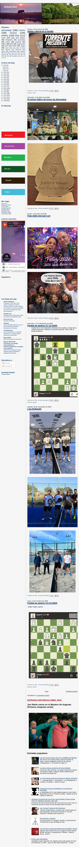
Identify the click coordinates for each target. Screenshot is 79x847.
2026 (5, 65)
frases (3, 51)
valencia (7, 49)
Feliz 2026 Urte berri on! (38, 216)
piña (11, 44)
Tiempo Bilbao (5, 374)
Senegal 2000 (5, 211)
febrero (5, 68)
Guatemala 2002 (6, 208)
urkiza (34, 92)
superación (21, 44)
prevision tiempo (8, 372)
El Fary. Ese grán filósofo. (39, 839)
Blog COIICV (7, 337)
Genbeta (6, 323)
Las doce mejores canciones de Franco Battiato (55, 768)
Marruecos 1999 (6, 212)
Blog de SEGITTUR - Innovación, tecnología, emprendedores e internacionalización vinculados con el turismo (13, 345)
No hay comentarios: (43, 90)
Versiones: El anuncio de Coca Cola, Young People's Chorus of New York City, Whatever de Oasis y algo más (53, 800)
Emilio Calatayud (9, 301)
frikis (2, 56)
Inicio (46, 691)
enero (4, 70)
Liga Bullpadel (34, 409)
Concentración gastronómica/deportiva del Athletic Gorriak (58, 829)
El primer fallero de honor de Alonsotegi (46, 99)
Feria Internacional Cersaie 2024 (12, 339)
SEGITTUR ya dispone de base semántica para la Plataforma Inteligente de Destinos (12, 351)
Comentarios (7, 366)
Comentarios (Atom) (42, 695)
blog (14, 48)
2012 (5, 95)
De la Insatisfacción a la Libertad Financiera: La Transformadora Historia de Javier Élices (12, 333)
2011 (5, 97)
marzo (5, 67)
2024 (5, 74)
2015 (5, 90)
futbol (14, 46)
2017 (5, 86)
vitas (21, 54)
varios (3, 38)
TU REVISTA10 (8, 330)
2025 (5, 72)
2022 (5, 77)
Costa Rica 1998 (6, 214)
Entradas (6, 363)
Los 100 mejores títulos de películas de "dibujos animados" (59, 778)
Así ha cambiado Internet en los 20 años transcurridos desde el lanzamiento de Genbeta (13, 326)
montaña (22, 48)
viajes (23, 46)
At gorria (12, 53)
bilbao (3, 44)
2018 (5, 84)
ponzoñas (21, 40)
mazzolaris (12, 51)
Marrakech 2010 (6, 205)
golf (6, 46)
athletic (22, 38)
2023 (5, 76)
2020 (5, 81)
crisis (10, 54)
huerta (18, 53)
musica (13, 33)
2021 (5, 79)
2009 (5, 100)
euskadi (18, 42)
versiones (18, 49)
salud (7, 48)
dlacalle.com (7, 313)
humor (22, 30)
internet (5, 53)
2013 (5, 93)
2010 (5, 99)
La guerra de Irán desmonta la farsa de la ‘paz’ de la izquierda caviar (13, 316)
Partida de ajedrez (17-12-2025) (42, 325)
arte (8, 56)
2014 (5, 92)
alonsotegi (6, 30)
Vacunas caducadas (9, 321)
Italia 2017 (4, 203)
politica (4, 35)
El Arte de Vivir (8, 319)
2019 (5, 83)
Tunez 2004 (4, 206)
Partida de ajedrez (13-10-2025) (42, 603)
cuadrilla (22, 51)
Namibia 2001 (5, 209)
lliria (17, 35)
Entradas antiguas (72, 691)
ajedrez (35, 402)
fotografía (9, 40)
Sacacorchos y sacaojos (47, 818)
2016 (5, 88)
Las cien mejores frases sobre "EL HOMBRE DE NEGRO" (58, 758)
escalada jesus (16, 56)
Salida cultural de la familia (40, 31)
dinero (15, 54)
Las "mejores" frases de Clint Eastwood (52, 808)
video (13, 38)
